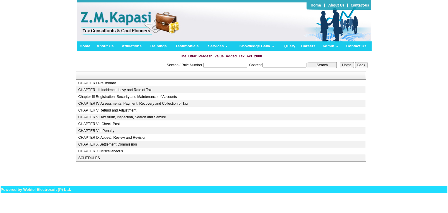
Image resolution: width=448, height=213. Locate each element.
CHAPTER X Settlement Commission (107, 144)
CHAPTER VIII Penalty (96, 131)
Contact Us (356, 46)
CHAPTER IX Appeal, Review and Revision (112, 137)
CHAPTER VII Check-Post (99, 124)
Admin (330, 46)
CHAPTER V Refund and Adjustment (107, 110)
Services (218, 46)
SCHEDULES (89, 158)
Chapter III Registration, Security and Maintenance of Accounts (127, 97)
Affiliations (132, 46)
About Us (105, 46)
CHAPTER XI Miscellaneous (100, 151)
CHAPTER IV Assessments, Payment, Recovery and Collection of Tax (133, 103)
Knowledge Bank (256, 46)
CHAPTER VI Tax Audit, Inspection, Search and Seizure (122, 117)
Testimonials (187, 46)
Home (85, 46)
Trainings (158, 46)
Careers (308, 46)
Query (290, 46)
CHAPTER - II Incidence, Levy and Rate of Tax (115, 90)
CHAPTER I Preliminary (97, 83)
